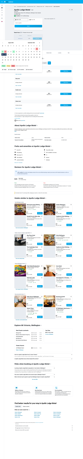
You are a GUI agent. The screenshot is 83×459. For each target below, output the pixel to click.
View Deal (40, 213)
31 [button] (23, 44)
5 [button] (28, 33)
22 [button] (36, 38)
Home (15, 6)
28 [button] (34, 41)
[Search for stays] (1, 8)
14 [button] (34, 35)
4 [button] (25, 33)
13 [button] (31, 35)
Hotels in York (17, 417)
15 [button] (36, 35)
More (15, 131)
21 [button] (34, 38)
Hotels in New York (37, 413)
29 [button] (36, 41)
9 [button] (39, 33)
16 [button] (39, 35)
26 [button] (28, 41)
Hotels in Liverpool (37, 412)
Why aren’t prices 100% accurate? (44, 430)
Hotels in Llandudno (57, 413)
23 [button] (39, 38)
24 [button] (23, 41)
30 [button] (39, 41)
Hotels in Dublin (37, 415)
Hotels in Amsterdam (57, 412)
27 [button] (31, 41)
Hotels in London (56, 415)
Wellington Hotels (39, 6)
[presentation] (54, 18)
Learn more (42, 113)
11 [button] (25, 35)
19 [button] (28, 38)
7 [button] (43, 33)
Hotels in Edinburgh (56, 417)
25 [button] (25, 41)
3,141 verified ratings (24, 15)
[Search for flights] (1, 5)
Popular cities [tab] (18, 406)
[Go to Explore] (1, 15)
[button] (2, 2)
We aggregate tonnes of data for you (44, 428)
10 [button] (23, 35)
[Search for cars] (1, 10)
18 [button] (25, 38)
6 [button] (31, 33)
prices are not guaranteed (39, 422)
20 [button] (31, 38)
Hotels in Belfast (18, 413)
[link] (22, 228)
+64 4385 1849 (17, 14)
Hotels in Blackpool (18, 412)
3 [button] (51, 30)
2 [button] (39, 30)
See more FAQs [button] (35, 379)
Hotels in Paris (36, 417)
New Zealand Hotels (20, 6)
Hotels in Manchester (19, 415)
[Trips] (1, 18)
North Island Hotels (30, 6)
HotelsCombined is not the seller (44, 426)
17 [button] (23, 38)
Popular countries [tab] (26, 406)
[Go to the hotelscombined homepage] (8, 1)
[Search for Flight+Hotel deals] (1, 12)
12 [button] (28, 35)
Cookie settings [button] (17, 118)
